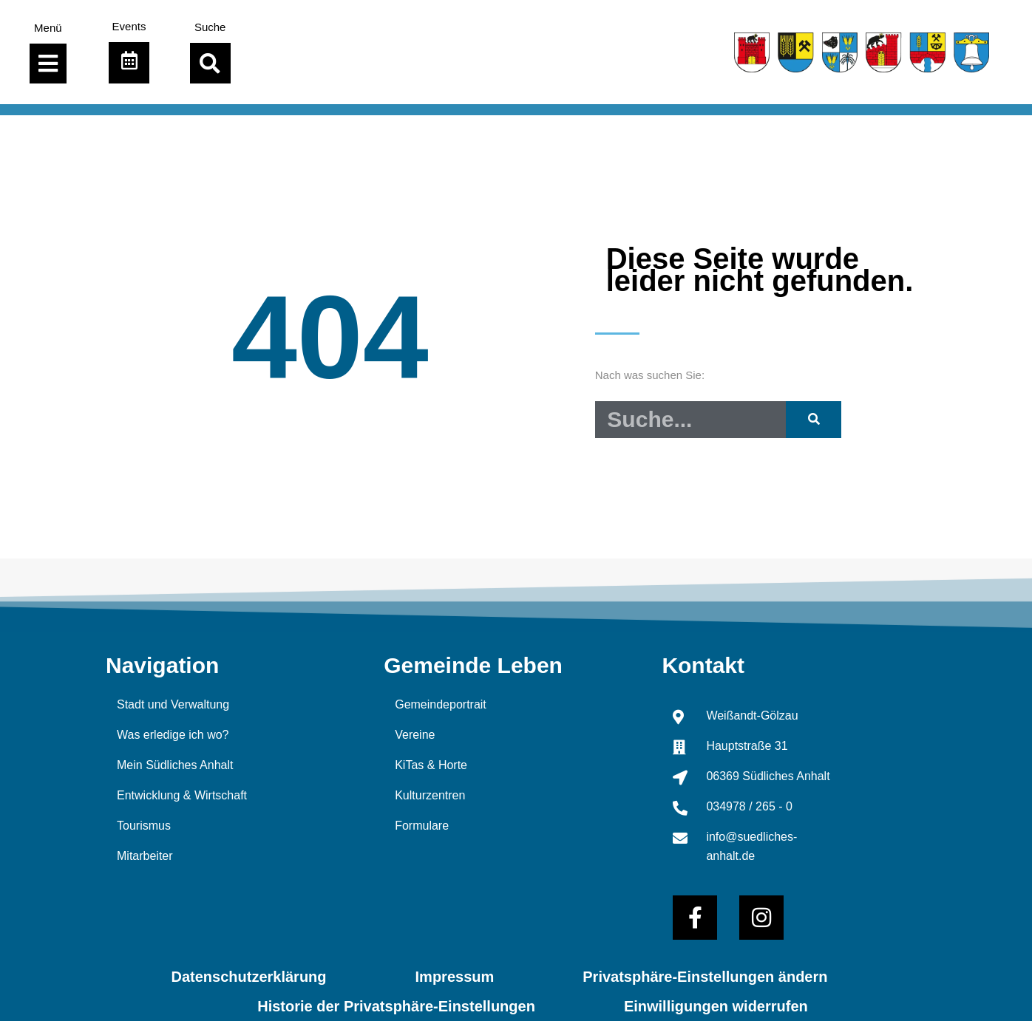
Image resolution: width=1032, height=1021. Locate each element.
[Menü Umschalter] (48, 63)
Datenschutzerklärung (249, 977)
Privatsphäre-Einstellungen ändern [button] (705, 977)
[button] (210, 63)
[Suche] (813, 419)
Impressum (455, 977)
